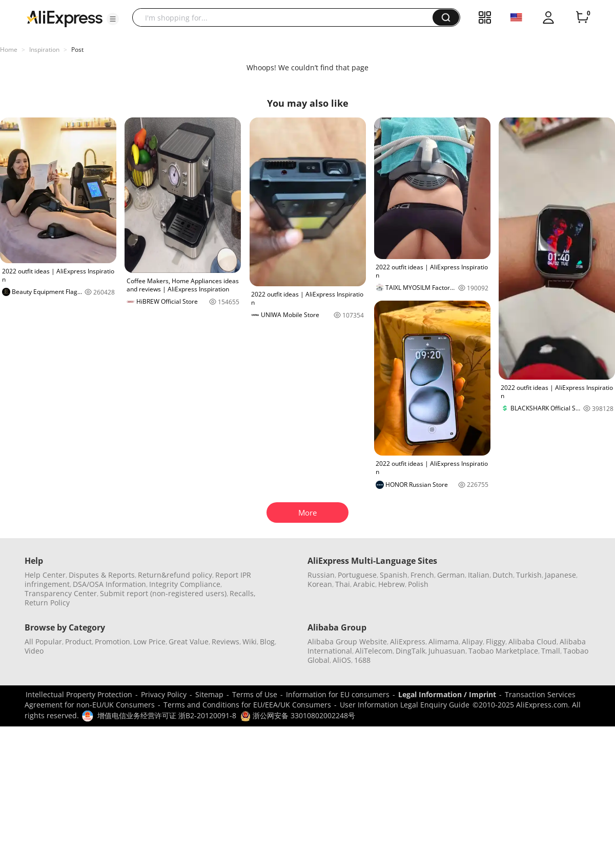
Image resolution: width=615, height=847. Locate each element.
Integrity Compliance (184, 584)
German (451, 575)
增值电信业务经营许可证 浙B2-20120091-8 (166, 715)
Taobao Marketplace (503, 651)
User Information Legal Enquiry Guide (404, 705)
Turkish (529, 575)
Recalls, (243, 593)
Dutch (503, 575)
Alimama (443, 641)
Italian (478, 575)
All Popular (43, 641)
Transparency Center (61, 593)
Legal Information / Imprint (447, 694)
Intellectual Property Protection (79, 694)
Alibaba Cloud (532, 641)
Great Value (189, 641)
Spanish (393, 575)
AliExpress (407, 641)
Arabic (364, 584)
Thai (342, 584)
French (422, 575)
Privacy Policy (164, 694)
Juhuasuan (446, 651)
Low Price (149, 641)
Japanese (560, 575)
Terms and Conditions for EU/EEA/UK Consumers (247, 705)
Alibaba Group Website (347, 641)
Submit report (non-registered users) (163, 593)
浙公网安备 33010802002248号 (297, 715)
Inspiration (44, 49)
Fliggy (495, 641)
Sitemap (209, 694)
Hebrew (391, 584)
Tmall (550, 651)
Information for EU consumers (337, 694)
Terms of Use (254, 694)
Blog (267, 641)
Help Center (45, 575)
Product (78, 641)
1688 (362, 660)
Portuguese (357, 575)
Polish (418, 584)
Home (8, 49)
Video (34, 651)
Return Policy (47, 602)
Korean (320, 584)
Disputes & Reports (102, 575)
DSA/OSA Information (109, 584)
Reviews (225, 641)
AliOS (342, 660)
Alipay (472, 641)
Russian (321, 575)
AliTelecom (374, 651)
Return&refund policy (175, 575)
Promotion (112, 641)
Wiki (249, 641)
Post (77, 49)
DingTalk (410, 651)
